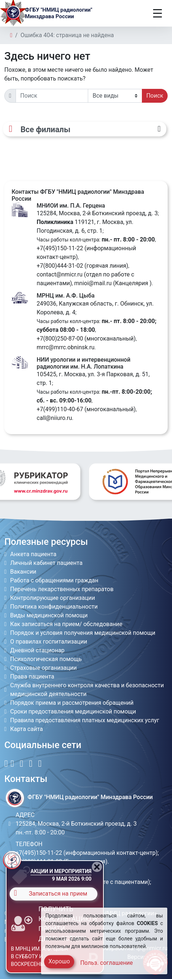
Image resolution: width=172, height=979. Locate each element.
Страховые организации (43, 667)
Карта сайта (26, 729)
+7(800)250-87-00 (60, 338)
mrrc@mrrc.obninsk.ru (65, 347)
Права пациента (32, 676)
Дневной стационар (37, 650)
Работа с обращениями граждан (54, 580)
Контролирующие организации (52, 597)
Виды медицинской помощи (48, 615)
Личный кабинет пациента (46, 562)
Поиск (154, 95)
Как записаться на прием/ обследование (66, 624)
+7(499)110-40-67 (60, 409)
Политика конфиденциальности (54, 606)
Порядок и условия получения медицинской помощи (82, 632)
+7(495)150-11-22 (60, 248)
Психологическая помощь (46, 659)
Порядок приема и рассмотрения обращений (72, 702)
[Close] (97, 867)
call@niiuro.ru (54, 417)
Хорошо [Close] (59, 961)
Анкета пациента (33, 554)
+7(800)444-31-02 (60, 265)
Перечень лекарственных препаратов (62, 589)
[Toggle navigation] (157, 13)
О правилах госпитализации (48, 641)
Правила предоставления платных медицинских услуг (84, 720)
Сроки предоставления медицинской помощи (73, 711)
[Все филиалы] (84, 129)
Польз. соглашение (106, 962)
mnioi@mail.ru (93, 283)
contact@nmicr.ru (59, 274)
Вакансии (23, 571)
